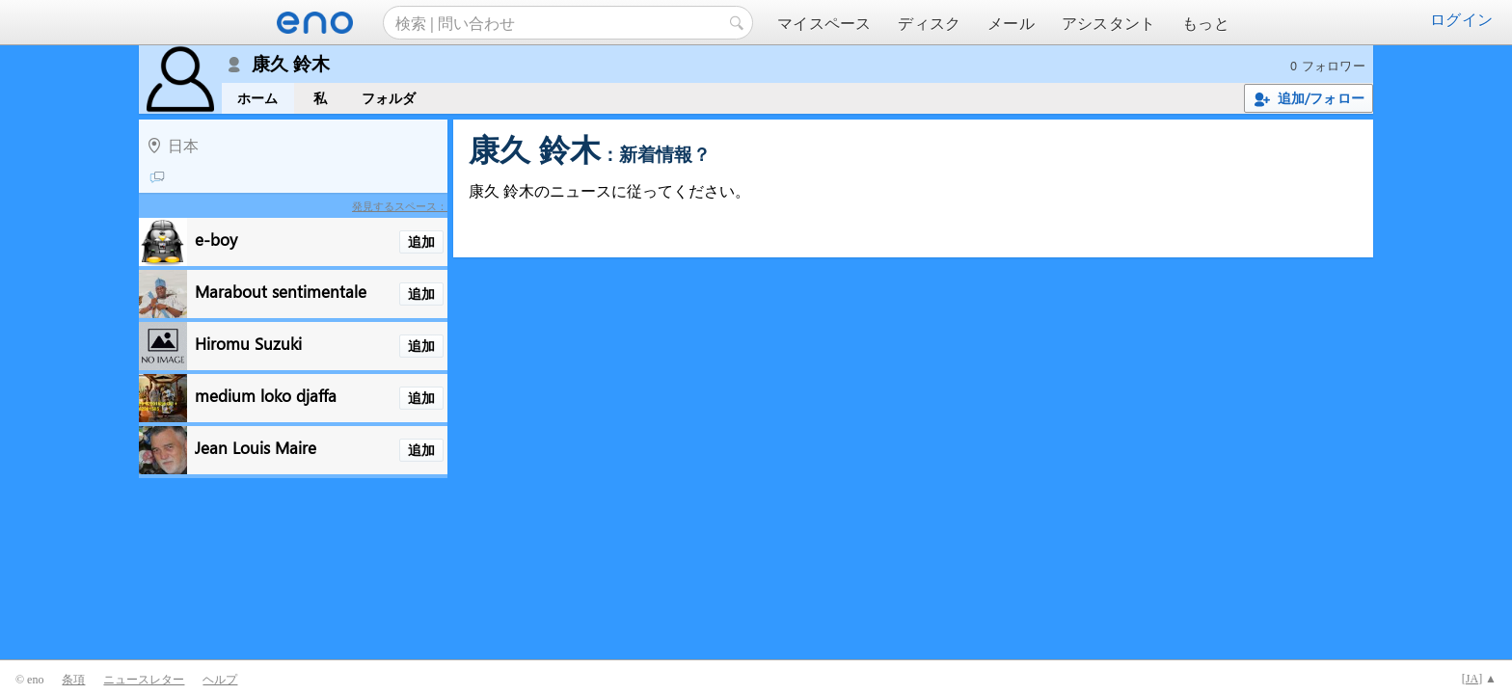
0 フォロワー (1327, 65)
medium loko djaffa (266, 395)
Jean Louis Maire (255, 447)
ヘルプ (219, 679)
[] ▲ (1479, 678)
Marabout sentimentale (280, 291)
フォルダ (389, 98)
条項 (73, 679)
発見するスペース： (399, 206)
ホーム (258, 98)
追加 (421, 241)
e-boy (216, 238)
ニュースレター (143, 679)
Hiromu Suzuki (248, 343)
